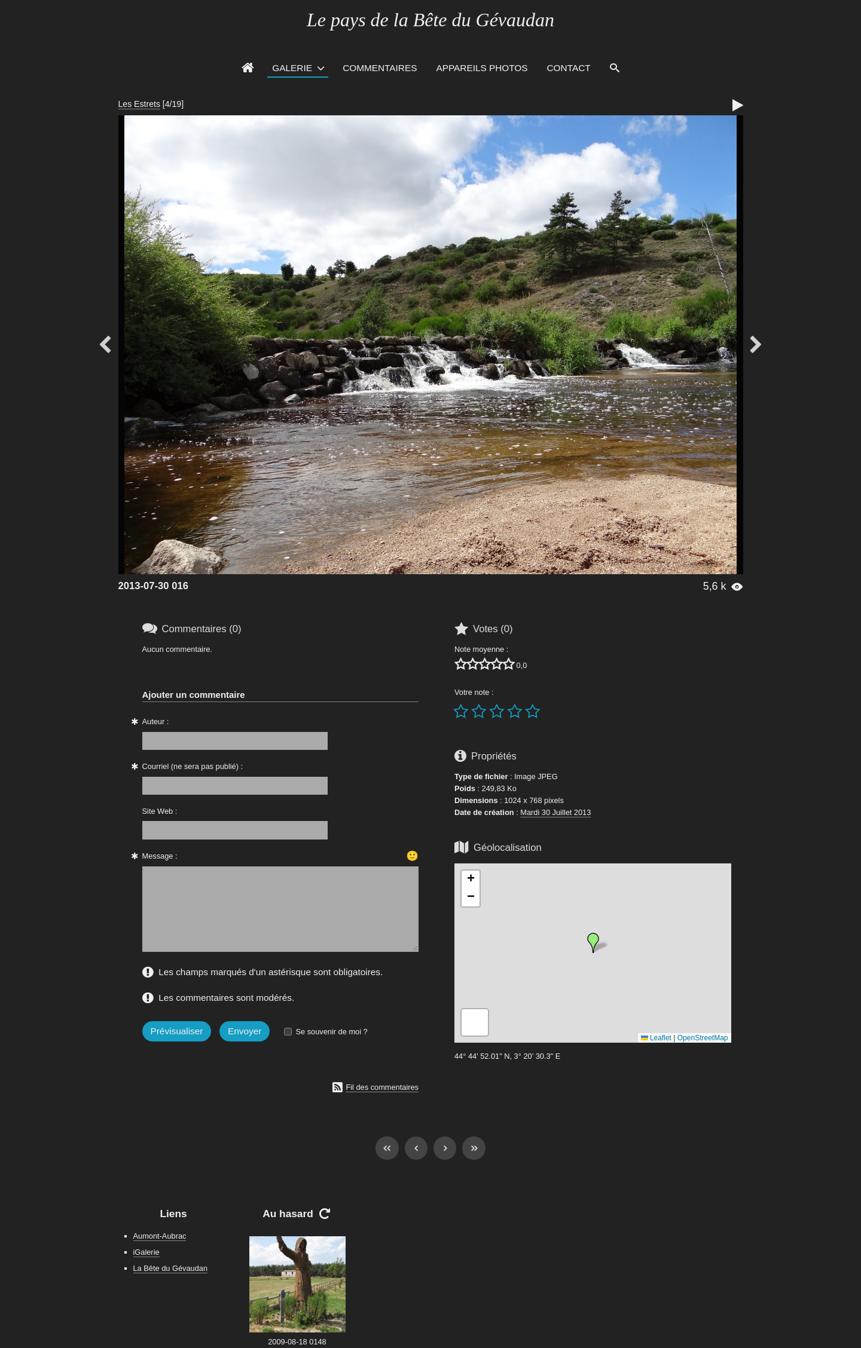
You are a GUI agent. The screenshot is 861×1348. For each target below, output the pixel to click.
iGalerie (146, 1252)
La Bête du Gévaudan (170, 1268)
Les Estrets (139, 104)
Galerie (292, 68)
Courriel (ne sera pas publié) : (192, 766)
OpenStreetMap (702, 1038)
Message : (160, 855)
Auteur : (155, 721)
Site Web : (160, 811)
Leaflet (656, 1038)
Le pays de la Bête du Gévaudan (430, 19)
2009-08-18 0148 (297, 1341)
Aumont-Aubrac (160, 1235)
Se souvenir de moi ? (331, 1031)
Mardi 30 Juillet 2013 (555, 812)
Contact (569, 68)
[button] (593, 943)
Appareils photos (481, 68)
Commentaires (380, 68)
